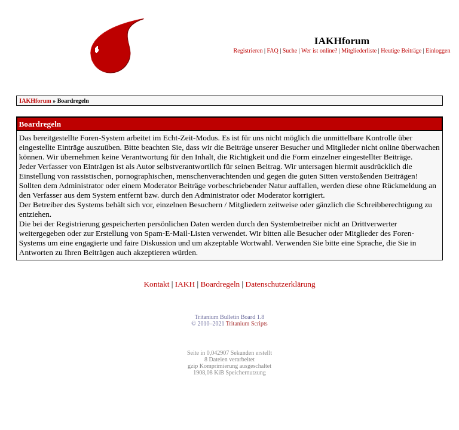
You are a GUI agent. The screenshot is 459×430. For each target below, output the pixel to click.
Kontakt (156, 284)
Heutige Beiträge (401, 50)
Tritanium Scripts (247, 323)
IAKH (185, 284)
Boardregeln (220, 284)
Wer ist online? (319, 50)
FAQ (272, 50)
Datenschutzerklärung (281, 284)
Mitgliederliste (359, 50)
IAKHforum (35, 100)
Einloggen (438, 50)
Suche (290, 50)
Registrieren (248, 50)
